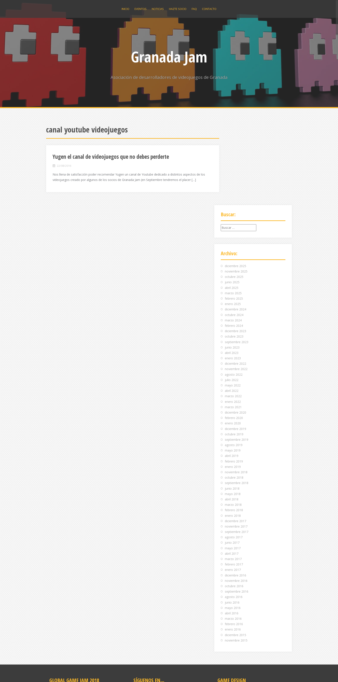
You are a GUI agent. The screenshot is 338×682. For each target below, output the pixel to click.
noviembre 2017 (236, 447)
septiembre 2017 (236, 452)
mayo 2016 (233, 528)
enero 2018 (233, 436)
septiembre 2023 (236, 262)
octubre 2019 (234, 354)
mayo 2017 (233, 468)
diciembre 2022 (235, 284)
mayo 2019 (233, 371)
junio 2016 (232, 523)
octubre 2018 (234, 398)
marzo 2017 (233, 479)
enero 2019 (233, 387)
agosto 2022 (234, 295)
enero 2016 (233, 550)
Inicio (125, 9)
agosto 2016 (234, 517)
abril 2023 (231, 273)
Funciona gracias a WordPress (67, 673)
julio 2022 (231, 300)
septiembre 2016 (236, 512)
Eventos (141, 9)
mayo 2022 (233, 306)
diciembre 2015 (235, 555)
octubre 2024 (234, 235)
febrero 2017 (234, 485)
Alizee (106, 673)
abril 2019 (231, 376)
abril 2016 (231, 533)
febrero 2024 (234, 246)
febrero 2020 (234, 338)
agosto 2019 (234, 365)
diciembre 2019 (235, 349)
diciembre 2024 (235, 229)
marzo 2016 (233, 539)
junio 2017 (232, 463)
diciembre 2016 (235, 496)
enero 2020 (233, 343)
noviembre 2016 (236, 501)
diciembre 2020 (235, 333)
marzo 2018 (233, 425)
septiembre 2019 (236, 360)
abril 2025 (231, 208)
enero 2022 (233, 322)
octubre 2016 (234, 506)
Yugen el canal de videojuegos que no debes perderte (111, 156)
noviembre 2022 (236, 289)
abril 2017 (231, 474)
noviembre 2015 (236, 561)
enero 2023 (233, 278)
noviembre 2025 (236, 192)
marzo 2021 (233, 327)
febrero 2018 (234, 430)
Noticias (158, 9)
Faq (194, 9)
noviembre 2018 (236, 392)
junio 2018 (232, 409)
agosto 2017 (234, 457)
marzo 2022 (233, 316)
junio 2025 (232, 203)
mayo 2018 (233, 414)
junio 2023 (232, 268)
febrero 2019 (234, 382)
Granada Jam (169, 56)
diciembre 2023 (235, 251)
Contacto (209, 9)
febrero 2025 (234, 219)
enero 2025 (233, 224)
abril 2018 (231, 419)
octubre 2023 (234, 257)
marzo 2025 (233, 213)
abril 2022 (231, 311)
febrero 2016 (234, 544)
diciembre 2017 (235, 441)
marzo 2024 (233, 240)
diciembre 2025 (235, 186)
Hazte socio (177, 9)
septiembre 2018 (236, 403)
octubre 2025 (234, 197)
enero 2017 (233, 490)
